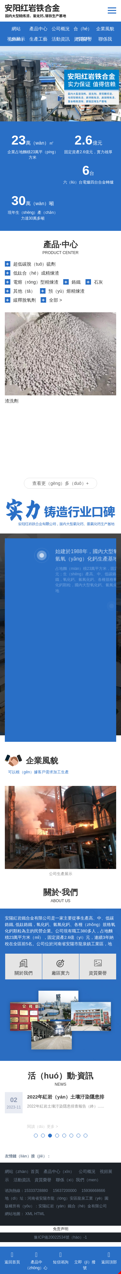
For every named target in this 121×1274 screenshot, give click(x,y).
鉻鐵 (76, 282)
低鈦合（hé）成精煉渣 (36, 273)
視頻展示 (16, 39)
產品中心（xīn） (59, 1171)
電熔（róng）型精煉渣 (35, 282)
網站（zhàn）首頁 (22, 1171)
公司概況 (61, 28)
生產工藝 (38, 39)
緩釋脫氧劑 (24, 300)
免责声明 (60, 1229)
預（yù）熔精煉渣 (66, 291)
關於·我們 (60, 892)
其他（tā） (24, 291)
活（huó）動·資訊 (60, 1075)
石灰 (98, 282)
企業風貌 (105, 28)
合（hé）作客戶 (83, 30)
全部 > (55, 300)
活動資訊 (61, 39)
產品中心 (38, 28)
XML (29, 1214)
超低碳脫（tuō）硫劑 (34, 264)
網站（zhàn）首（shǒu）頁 (15, 30)
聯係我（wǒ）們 (105, 40)
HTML (39, 1214)
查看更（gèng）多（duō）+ (60, 483)
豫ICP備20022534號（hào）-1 (60, 1237)
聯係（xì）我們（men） (78, 1179)
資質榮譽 (83, 39)
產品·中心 (60, 244)
